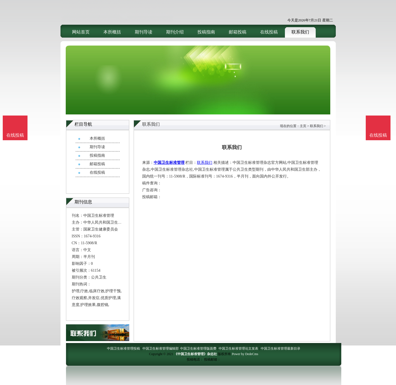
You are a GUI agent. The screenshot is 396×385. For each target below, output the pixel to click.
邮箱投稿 (237, 32)
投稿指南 (206, 32)
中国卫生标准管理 (169, 163)
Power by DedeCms (245, 354)
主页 (303, 126)
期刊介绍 (175, 32)
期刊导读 (143, 32)
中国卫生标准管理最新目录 (280, 348)
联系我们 (300, 32)
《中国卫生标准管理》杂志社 (195, 354)
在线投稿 (269, 32)
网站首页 (81, 32)
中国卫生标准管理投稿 (123, 348)
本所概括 (112, 32)
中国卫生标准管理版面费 (198, 348)
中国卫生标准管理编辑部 (160, 348)
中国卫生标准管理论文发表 (238, 348)
